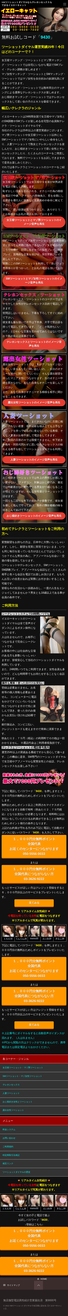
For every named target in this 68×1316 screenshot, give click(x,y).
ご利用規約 (8, 1146)
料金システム (9, 1129)
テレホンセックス (11, 1084)
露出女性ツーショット (13, 1110)
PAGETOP (38, 1285)
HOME (44, 1279)
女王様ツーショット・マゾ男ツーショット (23, 1067)
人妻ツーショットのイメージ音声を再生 (34, 459)
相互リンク (8, 1163)
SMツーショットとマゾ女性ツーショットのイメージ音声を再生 (34, 280)
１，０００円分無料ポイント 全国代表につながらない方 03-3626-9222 (34, 874)
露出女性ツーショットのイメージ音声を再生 (34, 402)
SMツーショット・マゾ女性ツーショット (22, 1076)
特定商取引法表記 (11, 1155)
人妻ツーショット (11, 1093)
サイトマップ (13, 1285)
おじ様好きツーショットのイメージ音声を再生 (34, 515)
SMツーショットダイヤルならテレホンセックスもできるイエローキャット (27, 3)
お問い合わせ (9, 1138)
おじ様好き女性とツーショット (17, 1101)
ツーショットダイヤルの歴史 (16, 1172)
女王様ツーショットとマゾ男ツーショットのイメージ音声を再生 (34, 222)
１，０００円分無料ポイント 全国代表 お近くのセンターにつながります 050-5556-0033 (34, 846)
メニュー (64, 4)
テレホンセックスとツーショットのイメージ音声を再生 (34, 343)
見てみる (34, 902)
